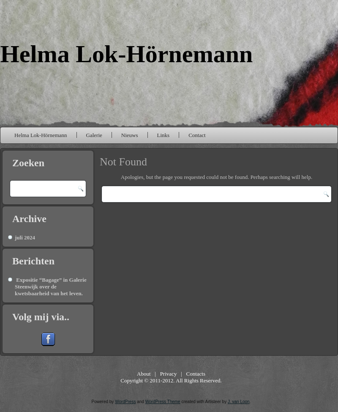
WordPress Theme (162, 401)
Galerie (94, 135)
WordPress (125, 401)
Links (163, 135)
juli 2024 (25, 237)
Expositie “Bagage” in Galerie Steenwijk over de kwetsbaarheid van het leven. (51, 287)
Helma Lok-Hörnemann (126, 54)
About (144, 374)
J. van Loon (239, 401)
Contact (196, 135)
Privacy (168, 374)
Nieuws (129, 135)
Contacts (195, 374)
